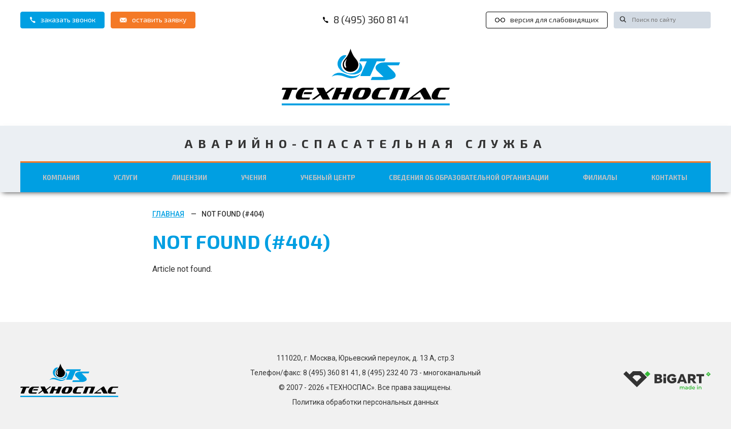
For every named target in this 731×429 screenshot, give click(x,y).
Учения (257, 177)
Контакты (668, 177)
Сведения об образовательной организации (469, 177)
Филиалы (599, 177)
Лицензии (192, 177)
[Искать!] (621, 19)
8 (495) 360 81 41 (365, 19)
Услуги (128, 177)
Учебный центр (331, 177)
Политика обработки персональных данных (365, 402)
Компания (63, 177)
